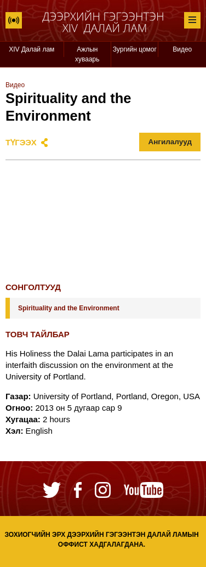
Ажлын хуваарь (87, 54)
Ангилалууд (170, 142)
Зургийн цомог (135, 49)
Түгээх (21, 142)
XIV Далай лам (31, 49)
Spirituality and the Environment (68, 308)
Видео (182, 49)
